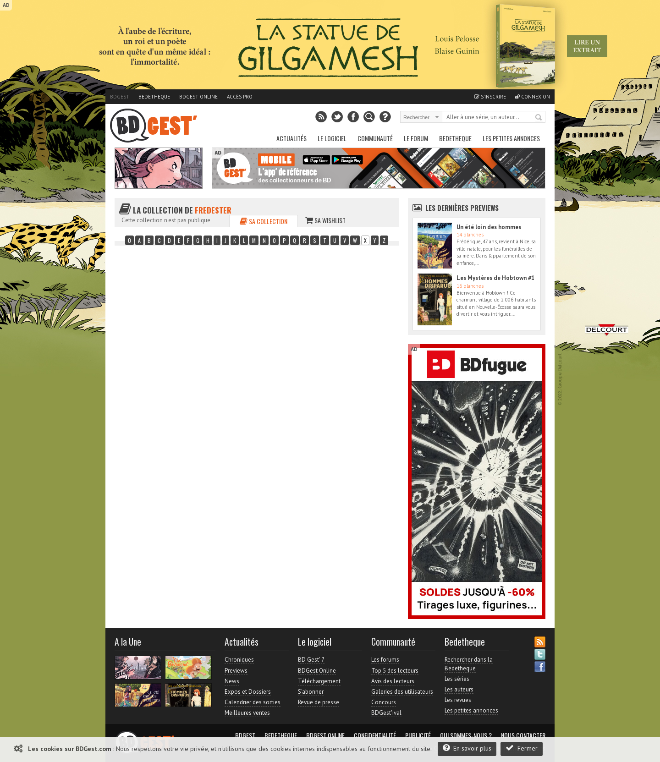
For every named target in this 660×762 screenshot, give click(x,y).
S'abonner (311, 692)
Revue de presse (318, 702)
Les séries (457, 679)
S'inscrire (490, 96)
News (232, 681)
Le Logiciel (332, 138)
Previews (236, 670)
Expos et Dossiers (248, 692)
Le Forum (416, 138)
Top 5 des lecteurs (394, 670)
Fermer (522, 748)
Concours (383, 702)
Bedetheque (154, 96)
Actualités (291, 138)
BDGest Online (198, 96)
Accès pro (240, 96)
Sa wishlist (325, 220)
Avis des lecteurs (392, 681)
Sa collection (263, 221)
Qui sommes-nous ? (466, 735)
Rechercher (539, 117)
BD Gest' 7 (311, 659)
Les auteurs (459, 689)
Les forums (385, 659)
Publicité (418, 735)
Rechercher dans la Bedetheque (469, 664)
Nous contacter (523, 735)
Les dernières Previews (462, 208)
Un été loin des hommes (488, 227)
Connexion (532, 96)
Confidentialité (375, 735)
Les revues (458, 700)
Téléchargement (319, 681)
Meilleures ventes (247, 713)
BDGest (119, 96)
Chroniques (239, 659)
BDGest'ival (386, 713)
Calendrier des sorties (252, 702)
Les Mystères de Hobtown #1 (495, 278)
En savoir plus (467, 748)
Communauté (375, 138)
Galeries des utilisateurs (402, 692)
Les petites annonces (511, 138)
